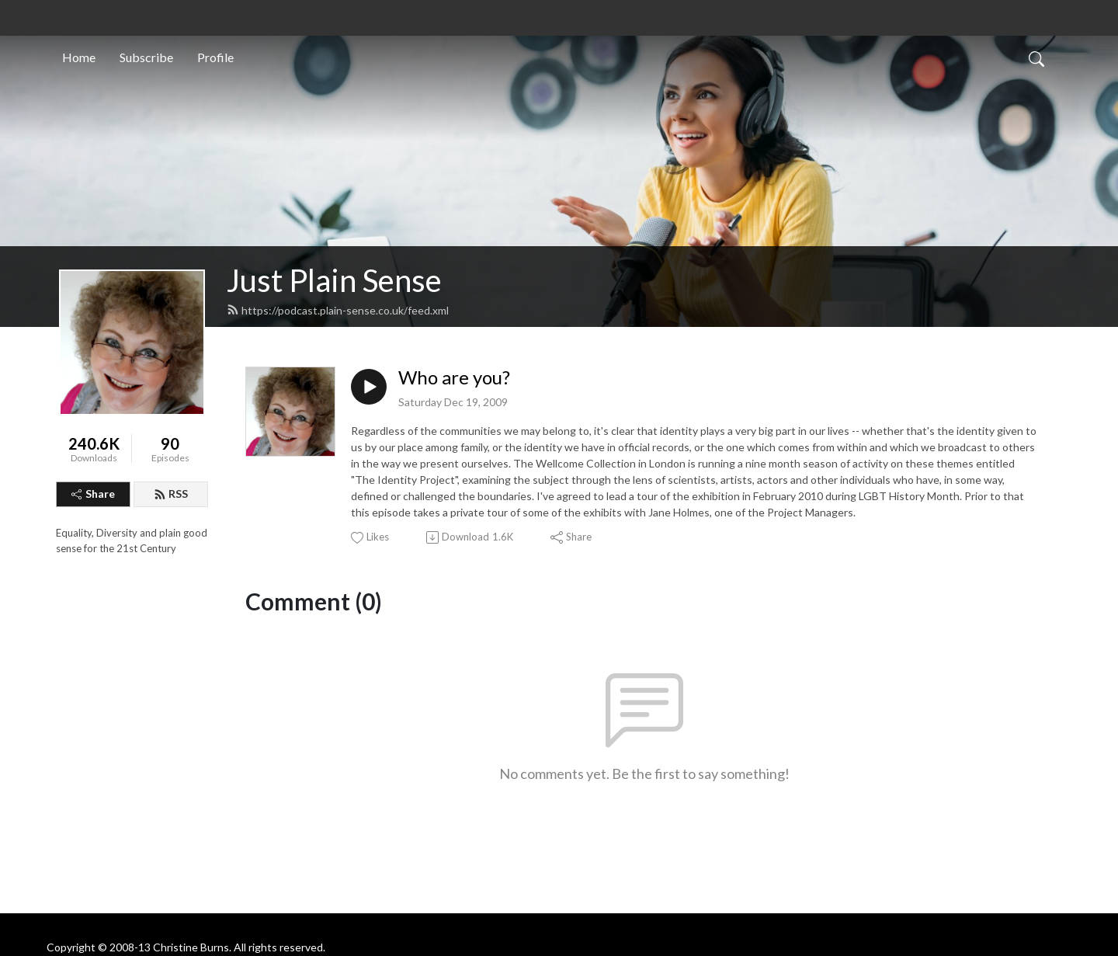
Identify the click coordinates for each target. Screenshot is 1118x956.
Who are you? (454, 377)
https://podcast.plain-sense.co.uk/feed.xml (338, 310)
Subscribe (146, 57)
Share (93, 493)
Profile (215, 57)
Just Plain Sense (334, 280)
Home (78, 57)
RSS (171, 493)
